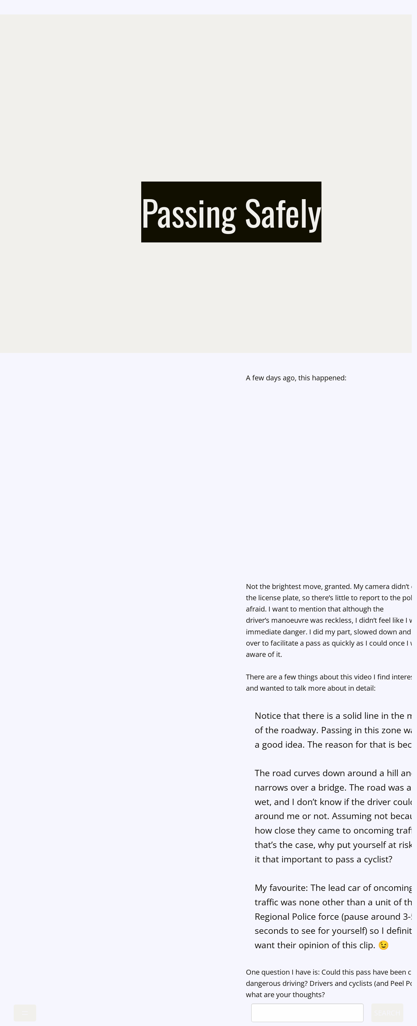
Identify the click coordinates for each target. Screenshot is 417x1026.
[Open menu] (25, 1013)
